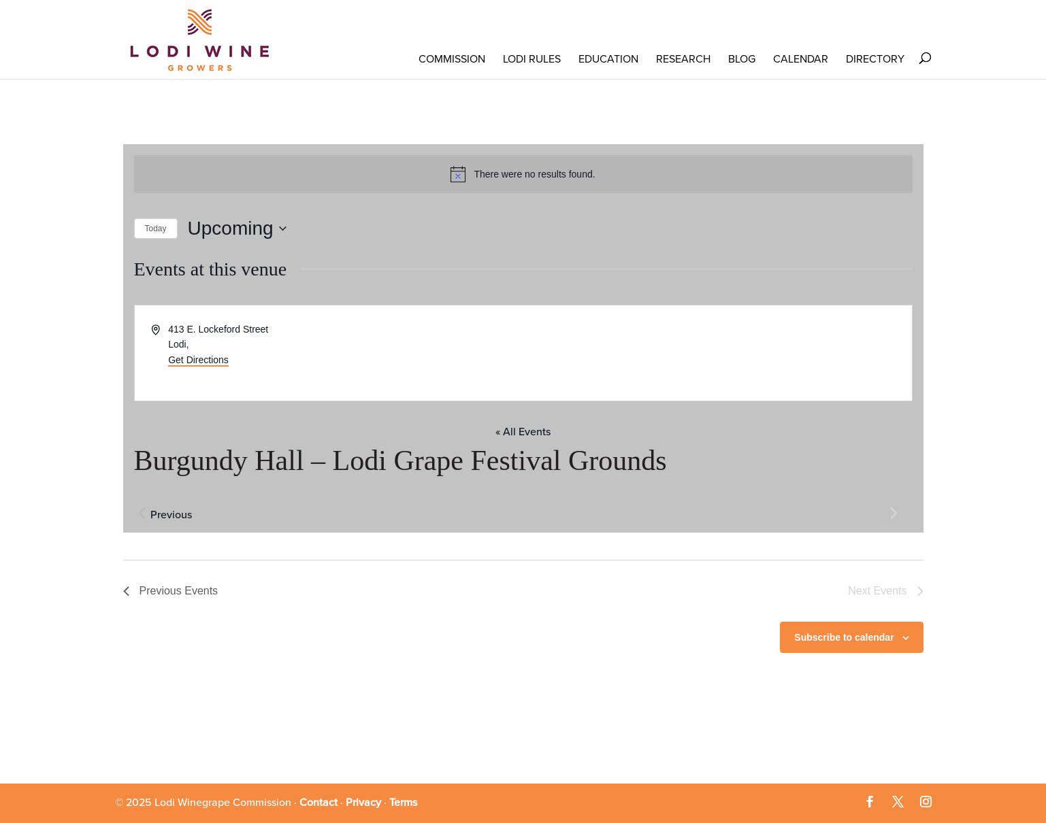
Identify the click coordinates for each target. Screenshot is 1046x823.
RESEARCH (683, 59)
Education (608, 59)
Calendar (800, 59)
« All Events (523, 432)
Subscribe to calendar (844, 637)
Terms (403, 802)
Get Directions (198, 359)
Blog (741, 59)
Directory (875, 59)
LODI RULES (532, 59)
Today (156, 228)
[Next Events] (894, 513)
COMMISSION (452, 59)
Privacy (363, 802)
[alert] (523, 174)
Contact (318, 802)
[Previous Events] (142, 513)
